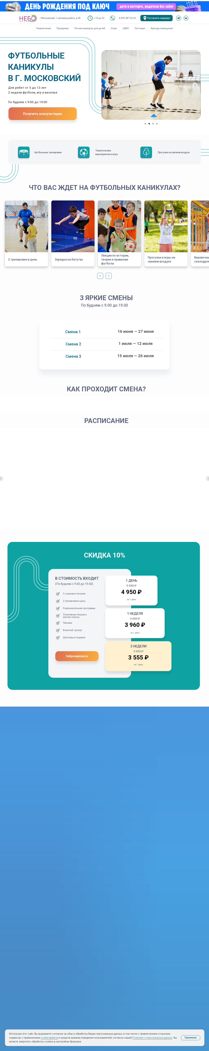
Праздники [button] (63, 28)
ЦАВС (126, 28)
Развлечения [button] (43, 28)
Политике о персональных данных (152, 1037)
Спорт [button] (114, 28)
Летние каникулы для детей (89, 28)
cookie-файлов (49, 1037)
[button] (42, 113)
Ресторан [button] (140, 28)
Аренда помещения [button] (162, 28)
